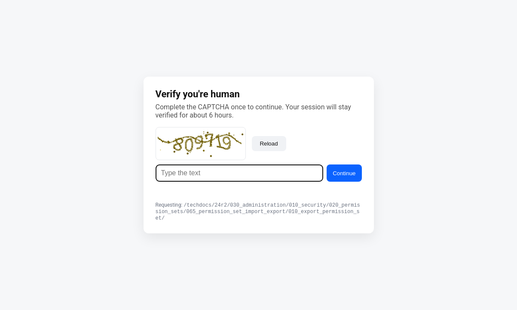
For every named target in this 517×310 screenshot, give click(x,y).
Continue (344, 172)
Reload (269, 142)
